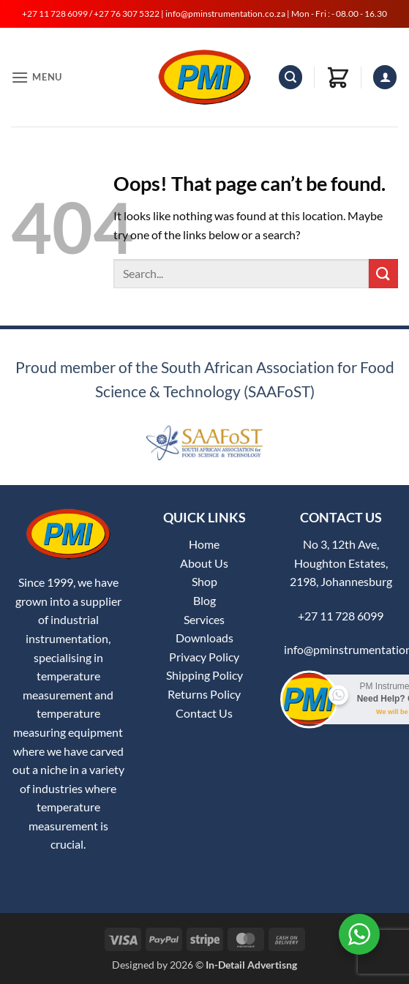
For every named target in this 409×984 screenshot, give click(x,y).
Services (204, 619)
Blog (204, 600)
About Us (204, 563)
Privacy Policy (204, 657)
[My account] (385, 77)
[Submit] (383, 273)
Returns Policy (204, 694)
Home (204, 544)
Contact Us (204, 713)
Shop (204, 581)
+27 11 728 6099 (340, 616)
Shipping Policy (204, 675)
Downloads (204, 638)
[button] (36, 77)
